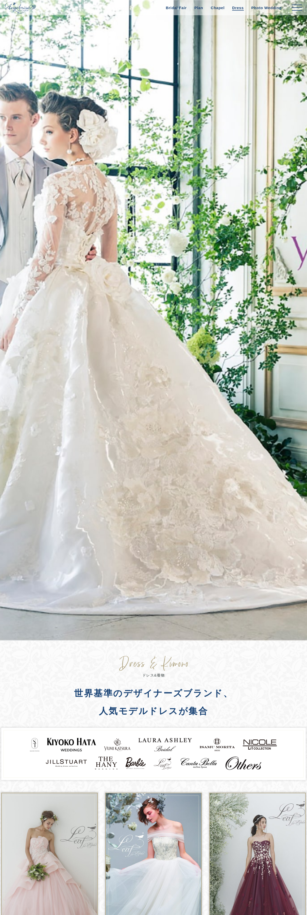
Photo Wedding (266, 8)
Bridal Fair (176, 8)
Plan (198, 8)
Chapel (218, 8)
